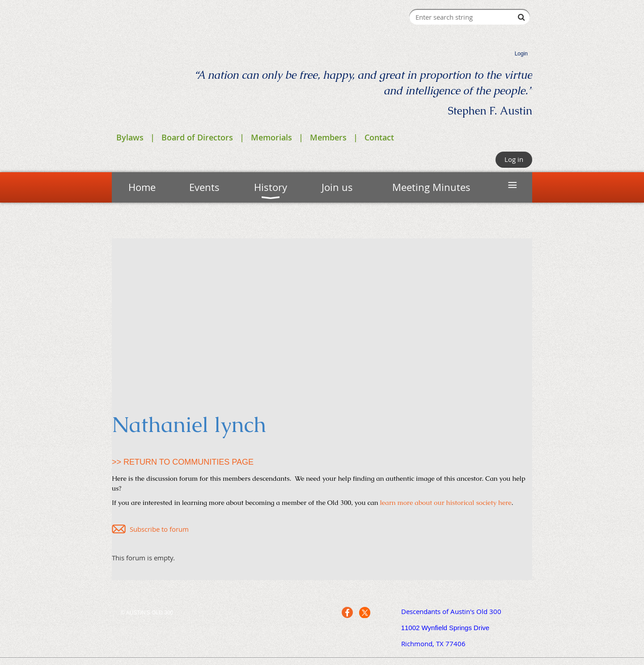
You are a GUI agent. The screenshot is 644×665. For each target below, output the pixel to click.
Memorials (271, 137)
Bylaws (130, 137)
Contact (379, 137)
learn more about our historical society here (446, 502)
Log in (513, 159)
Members (328, 137)
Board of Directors (197, 137)
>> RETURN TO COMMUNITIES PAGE (183, 461)
